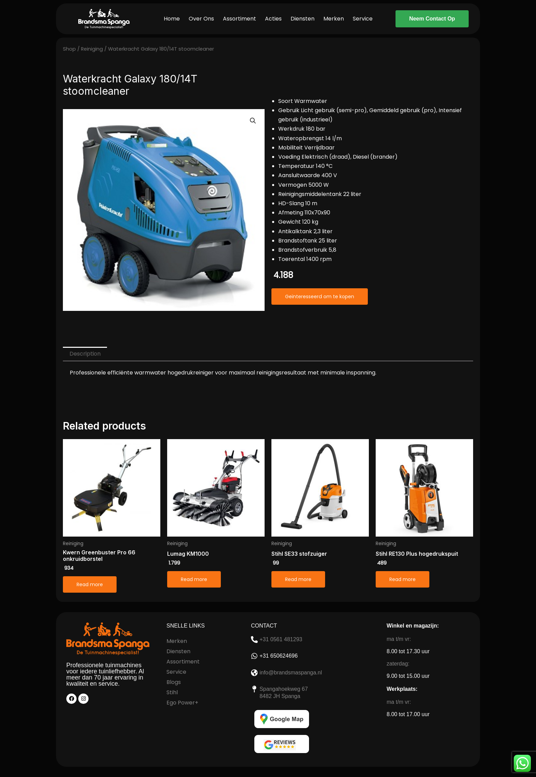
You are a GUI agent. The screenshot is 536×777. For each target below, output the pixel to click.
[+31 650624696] (254, 656)
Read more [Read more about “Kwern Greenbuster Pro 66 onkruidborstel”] (90, 584)
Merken (333, 19)
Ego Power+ (182, 703)
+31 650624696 (278, 656)
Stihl (172, 692)
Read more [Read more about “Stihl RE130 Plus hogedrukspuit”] (402, 579)
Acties (273, 19)
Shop (69, 48)
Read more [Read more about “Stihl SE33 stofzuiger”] (298, 579)
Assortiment (239, 19)
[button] (253, 121)
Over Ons (201, 19)
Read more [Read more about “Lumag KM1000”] (194, 579)
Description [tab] (84, 354)
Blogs (173, 682)
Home (172, 19)
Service (363, 19)
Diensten (302, 19)
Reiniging (92, 48)
